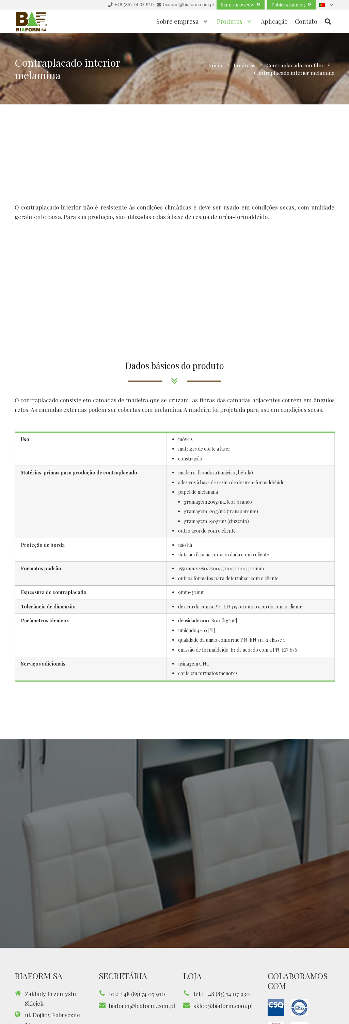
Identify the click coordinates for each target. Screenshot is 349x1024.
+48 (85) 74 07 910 (142, 993)
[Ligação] (31, 22)
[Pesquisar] (328, 21)
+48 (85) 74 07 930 (227, 993)
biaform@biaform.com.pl (142, 1005)
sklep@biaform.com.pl (223, 1005)
